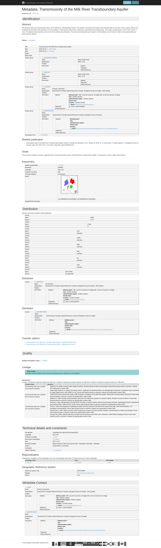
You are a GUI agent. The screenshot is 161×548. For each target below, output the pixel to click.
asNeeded (58, 450)
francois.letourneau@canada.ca (84, 104)
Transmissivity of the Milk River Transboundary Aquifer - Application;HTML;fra (50, 344)
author (29, 487)
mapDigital (44, 135)
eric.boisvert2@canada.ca (77, 299)
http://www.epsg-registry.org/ (85, 473)
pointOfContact (49, 111)
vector (61, 165)
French (29, 462)
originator (47, 72)
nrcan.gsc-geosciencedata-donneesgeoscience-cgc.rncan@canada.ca (97, 128)
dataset (45, 360)
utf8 (56, 437)
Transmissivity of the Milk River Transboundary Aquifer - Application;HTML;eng (51, 342)
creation (51, 51)
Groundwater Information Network (37, 3)
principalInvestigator (50, 57)
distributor (40, 282)
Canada (79, 462)
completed (32, 40)
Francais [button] (127, 2)
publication (52, 49)
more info (35, 13)
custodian (47, 87)
